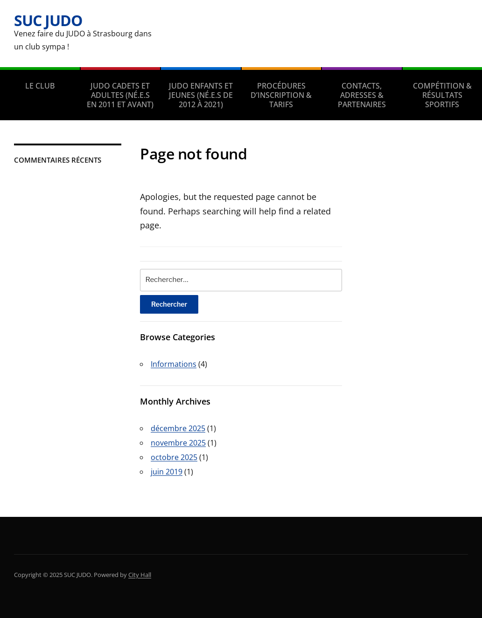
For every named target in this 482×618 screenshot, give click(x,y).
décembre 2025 (178, 428)
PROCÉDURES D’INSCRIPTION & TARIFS (281, 95)
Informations (173, 364)
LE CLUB (40, 86)
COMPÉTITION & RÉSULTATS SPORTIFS (442, 95)
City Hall (139, 574)
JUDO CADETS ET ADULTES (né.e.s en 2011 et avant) (120, 95)
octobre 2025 (174, 457)
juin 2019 (166, 472)
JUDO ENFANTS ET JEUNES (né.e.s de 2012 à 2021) (201, 95)
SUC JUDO (48, 20)
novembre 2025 (178, 443)
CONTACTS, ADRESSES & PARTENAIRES (362, 95)
